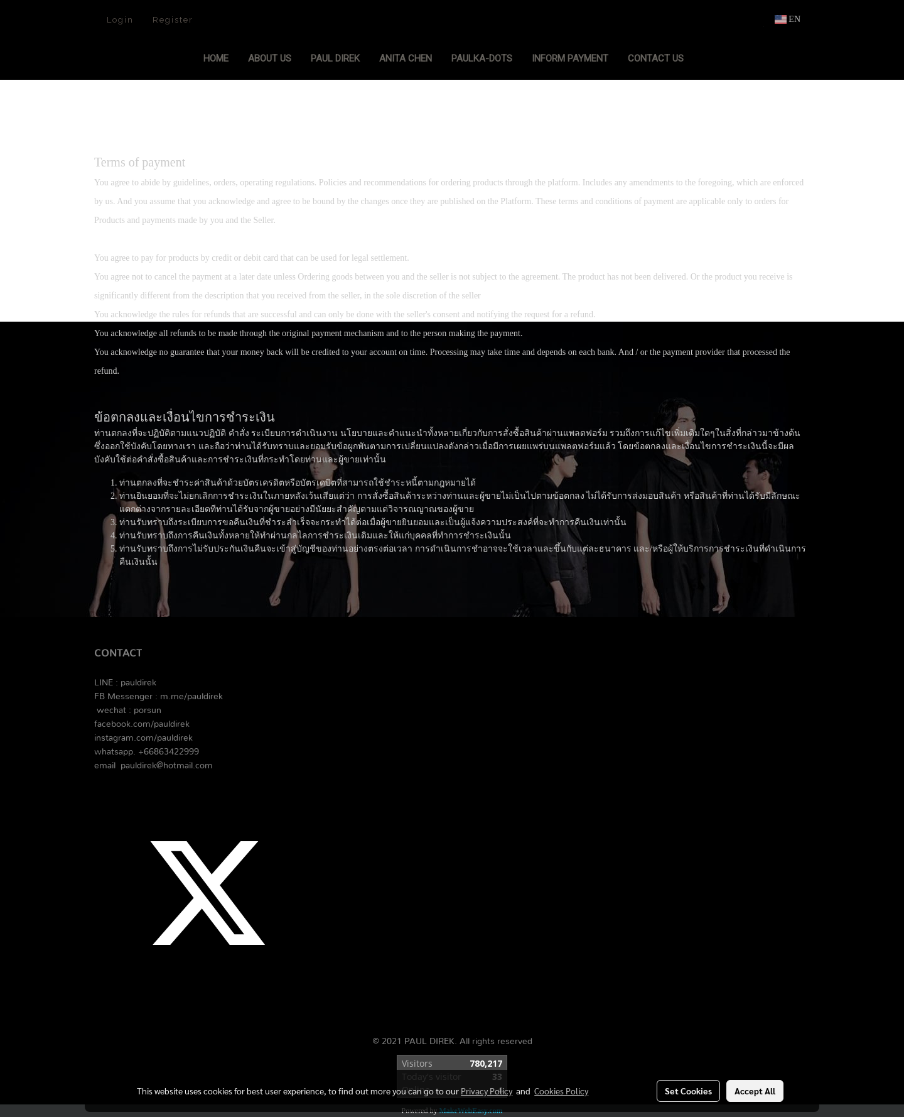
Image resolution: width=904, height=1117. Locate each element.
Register (173, 20)
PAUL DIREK (335, 58)
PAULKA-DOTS (481, 58)
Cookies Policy (561, 1090)
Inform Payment (570, 58)
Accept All (754, 1090)
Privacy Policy (486, 1090)
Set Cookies (688, 1090)
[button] (705, 60)
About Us (269, 58)
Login (120, 20)
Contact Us (656, 58)
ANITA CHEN (405, 58)
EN (787, 19)
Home (216, 58)
